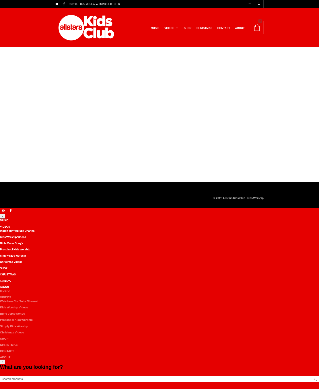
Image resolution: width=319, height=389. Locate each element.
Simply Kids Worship (13, 255)
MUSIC (155, 28)
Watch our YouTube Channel (17, 230)
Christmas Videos (11, 261)
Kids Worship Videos (13, 237)
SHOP (187, 28)
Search (315, 379)
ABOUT (240, 28)
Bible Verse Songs (11, 243)
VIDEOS (169, 28)
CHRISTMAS (204, 28)
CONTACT (223, 28)
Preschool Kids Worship (15, 249)
